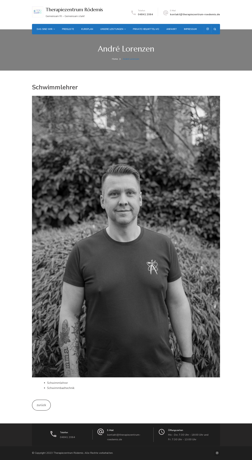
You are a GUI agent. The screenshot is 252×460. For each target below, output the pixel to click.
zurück (41, 405)
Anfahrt (171, 29)
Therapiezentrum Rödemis (74, 10)
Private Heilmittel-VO (146, 29)
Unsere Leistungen (111, 29)
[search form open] (214, 29)
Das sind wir (44, 29)
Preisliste (68, 29)
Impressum (190, 29)
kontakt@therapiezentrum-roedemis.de (195, 14)
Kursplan (87, 29)
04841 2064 (145, 14)
